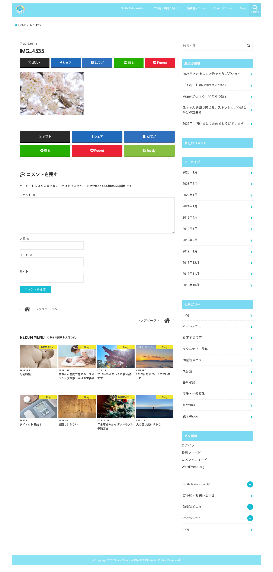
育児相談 (189, 405)
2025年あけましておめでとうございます (212, 74)
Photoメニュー (223, 8)
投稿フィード (191, 452)
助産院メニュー (196, 8)
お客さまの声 (192, 337)
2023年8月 (190, 183)
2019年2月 (190, 240)
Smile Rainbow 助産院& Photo (133, 560)
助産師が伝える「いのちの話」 (205, 96)
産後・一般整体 (194, 393)
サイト (24, 271)
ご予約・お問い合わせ (166, 8)
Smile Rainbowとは (133, 8)
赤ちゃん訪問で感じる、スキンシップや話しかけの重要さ (215, 109)
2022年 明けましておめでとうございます (213, 123)
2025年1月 (190, 172)
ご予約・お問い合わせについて (205, 85)
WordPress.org (193, 466)
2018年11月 (191, 273)
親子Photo (190, 416)
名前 (24, 239)
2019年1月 (190, 251)
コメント (27, 195)
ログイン (188, 445)
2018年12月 (191, 262)
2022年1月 (190, 195)
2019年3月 (190, 229)
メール (26, 255)
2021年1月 (190, 206)
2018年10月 (191, 285)
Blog (242, 8)
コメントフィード (194, 459)
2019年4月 (190, 217)
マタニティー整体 (195, 349)
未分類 (187, 371)
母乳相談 (189, 382)
